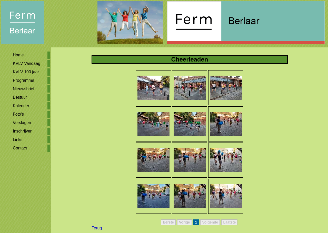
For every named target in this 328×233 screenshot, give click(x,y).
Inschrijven (22, 131)
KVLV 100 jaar (26, 72)
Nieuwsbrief (23, 89)
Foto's (18, 114)
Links (17, 139)
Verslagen (22, 122)
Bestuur (20, 97)
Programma (23, 80)
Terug (97, 228)
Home (18, 55)
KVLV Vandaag (26, 63)
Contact (20, 148)
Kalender (21, 106)
